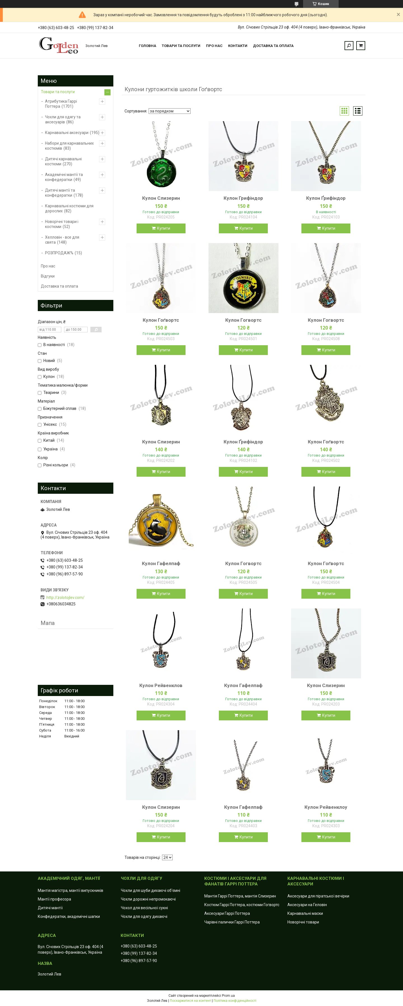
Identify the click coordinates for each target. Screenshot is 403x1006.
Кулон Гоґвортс (161, 320)
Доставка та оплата (273, 46)
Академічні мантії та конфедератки (64, 177)
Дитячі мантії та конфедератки (60, 193)
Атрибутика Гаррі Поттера (61, 104)
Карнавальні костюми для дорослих (69, 208)
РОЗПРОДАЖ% (59, 253)
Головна (147, 46)
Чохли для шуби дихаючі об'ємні (150, 890)
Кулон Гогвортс (243, 320)
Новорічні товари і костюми (61, 224)
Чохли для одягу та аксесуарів (63, 119)
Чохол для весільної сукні (144, 908)
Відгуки (48, 276)
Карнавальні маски (305, 913)
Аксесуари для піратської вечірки (318, 896)
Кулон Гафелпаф (161, 563)
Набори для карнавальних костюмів (69, 146)
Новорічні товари (303, 922)
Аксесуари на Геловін (307, 904)
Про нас (214, 46)
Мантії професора (54, 899)
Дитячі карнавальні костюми (63, 161)
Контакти (237, 46)
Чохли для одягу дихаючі (144, 916)
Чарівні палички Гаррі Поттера (232, 922)
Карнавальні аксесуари (66, 132)
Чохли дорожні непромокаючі (148, 899)
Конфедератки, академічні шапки (69, 916)
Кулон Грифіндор (243, 198)
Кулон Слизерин (161, 198)
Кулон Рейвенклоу (325, 807)
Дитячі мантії (50, 908)
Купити (163, 228)
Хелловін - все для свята (62, 240)
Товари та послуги (181, 46)
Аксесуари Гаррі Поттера (227, 913)
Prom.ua (228, 996)
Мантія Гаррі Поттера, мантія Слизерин (240, 896)
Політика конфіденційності (235, 1001)
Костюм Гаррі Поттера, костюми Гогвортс (241, 904)
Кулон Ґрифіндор (326, 198)
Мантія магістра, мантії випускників (70, 890)
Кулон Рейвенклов (160, 685)
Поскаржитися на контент (190, 1001)
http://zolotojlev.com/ (65, 597)
